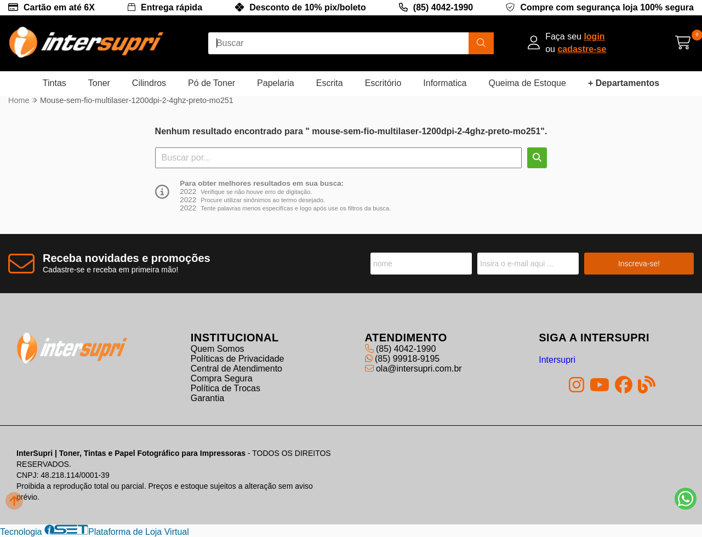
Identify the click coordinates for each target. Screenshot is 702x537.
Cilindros (149, 83)
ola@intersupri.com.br (413, 368)
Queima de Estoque (527, 83)
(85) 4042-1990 (443, 7)
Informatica (444, 83)
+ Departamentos (623, 83)
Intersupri (557, 359)
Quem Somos (217, 348)
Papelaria (275, 83)
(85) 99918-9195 (402, 358)
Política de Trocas (225, 388)
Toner (99, 83)
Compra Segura (222, 378)
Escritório (383, 83)
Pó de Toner (211, 83)
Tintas (54, 83)
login (594, 36)
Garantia (207, 398)
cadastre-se (581, 49)
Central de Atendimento (236, 368)
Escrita (329, 83)
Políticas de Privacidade (237, 358)
